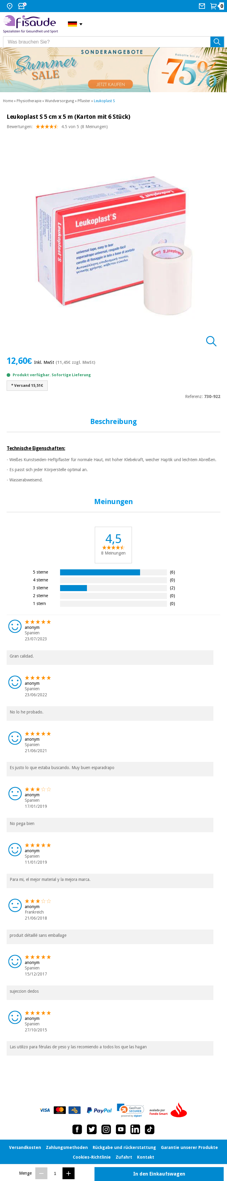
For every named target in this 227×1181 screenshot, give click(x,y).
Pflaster (84, 101)
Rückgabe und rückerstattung (124, 1147)
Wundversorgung (59, 101)
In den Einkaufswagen (159, 1174)
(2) (172, 587)
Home (8, 101)
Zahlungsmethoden (67, 1147)
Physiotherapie (29, 101)
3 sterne (40, 587)
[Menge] (55, 1173)
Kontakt (145, 1157)
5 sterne (40, 572)
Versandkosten (25, 1147)
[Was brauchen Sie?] (114, 41)
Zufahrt (124, 1157)
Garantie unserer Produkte (189, 1147)
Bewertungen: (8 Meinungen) (57, 128)
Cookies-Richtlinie (92, 1157)
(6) (172, 572)
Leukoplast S (104, 101)
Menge (25, 1173)
